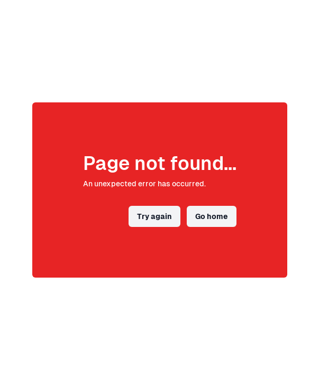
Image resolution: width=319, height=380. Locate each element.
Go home (211, 216)
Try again (154, 216)
